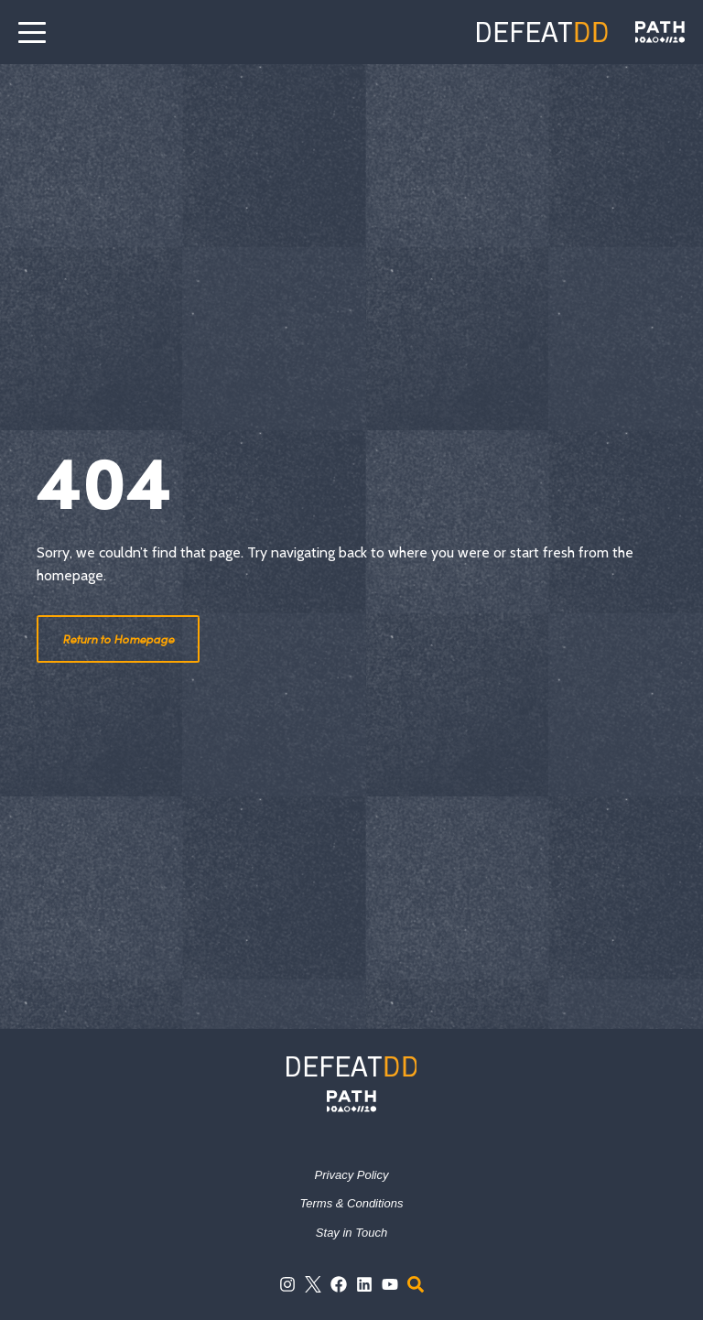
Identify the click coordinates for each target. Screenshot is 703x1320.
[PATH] (351, 1101)
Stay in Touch (351, 1232)
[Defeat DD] (542, 32)
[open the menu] (32, 32)
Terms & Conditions (352, 1203)
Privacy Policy (352, 1175)
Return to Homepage (118, 638)
